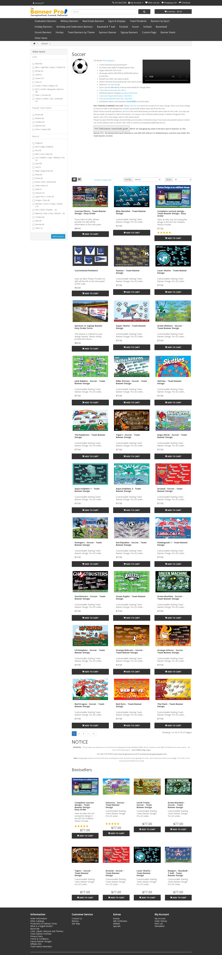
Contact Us (77, 918)
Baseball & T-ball (106, 26)
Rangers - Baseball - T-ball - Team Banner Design (178, 873)
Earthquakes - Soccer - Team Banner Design (131, 543)
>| (93, 733)
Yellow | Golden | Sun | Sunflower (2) (48, 99)
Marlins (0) (38, 118)
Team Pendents (138, 21)
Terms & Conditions (39, 938)
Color (34, 57)
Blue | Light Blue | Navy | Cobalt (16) (49, 67)
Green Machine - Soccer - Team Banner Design (170, 597)
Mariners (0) (39, 125)
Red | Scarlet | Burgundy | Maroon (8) (48, 90)
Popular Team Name (41, 108)
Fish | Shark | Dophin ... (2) (45, 210)
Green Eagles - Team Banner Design (131, 597)
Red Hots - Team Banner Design (129, 705)
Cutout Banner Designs (41, 941)
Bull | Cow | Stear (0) (42, 154)
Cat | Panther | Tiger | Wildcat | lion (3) (49, 158)
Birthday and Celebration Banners (74, 26)
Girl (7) (37, 167)
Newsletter (160, 926)
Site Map (76, 923)
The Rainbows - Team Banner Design (90, 436)
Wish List (159, 923)
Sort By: (128, 179)
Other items (41, 38)
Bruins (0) (38, 114)
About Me (34, 928)
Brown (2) (38, 71)
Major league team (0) (43, 171)
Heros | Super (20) (41, 129)
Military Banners (69, 21)
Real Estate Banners (93, 21)
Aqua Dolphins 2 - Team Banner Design (128, 489)
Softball (147, 26)
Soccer (135, 26)
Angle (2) (37, 143)
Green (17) (38, 78)
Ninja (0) (37, 174)
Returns (75, 921)
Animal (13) (38, 193)
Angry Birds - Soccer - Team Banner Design (172, 436)
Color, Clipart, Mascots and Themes (46, 931)
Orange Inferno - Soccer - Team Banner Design (170, 651)
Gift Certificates (120, 921)
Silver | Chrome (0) (41, 95)
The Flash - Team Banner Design (170, 705)
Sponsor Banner (107, 32)
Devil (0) (37, 163)
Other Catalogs (37, 921)
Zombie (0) (38, 122)
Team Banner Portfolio (41, 933)
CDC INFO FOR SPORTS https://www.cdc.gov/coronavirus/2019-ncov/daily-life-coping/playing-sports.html (132, 754)
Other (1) (37, 228)
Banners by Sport (160, 21)
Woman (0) (38, 224)
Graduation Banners (45, 21)
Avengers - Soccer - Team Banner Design (88, 543)
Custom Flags (149, 32)
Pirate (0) (37, 178)
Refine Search (58, 236)
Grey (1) (37, 82)
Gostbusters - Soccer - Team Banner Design (90, 597)
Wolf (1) (37, 189)
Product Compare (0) (102, 180)
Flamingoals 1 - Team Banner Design (172, 543)
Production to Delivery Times (43, 923)
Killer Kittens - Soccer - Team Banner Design (131, 382)
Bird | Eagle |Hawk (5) (43, 147)
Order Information (38, 918)
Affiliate (116, 923)
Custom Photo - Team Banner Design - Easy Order (90, 212)
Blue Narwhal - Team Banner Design (131, 212)
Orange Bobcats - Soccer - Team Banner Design (130, 651)
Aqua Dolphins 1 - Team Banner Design (87, 489)
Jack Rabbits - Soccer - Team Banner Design (90, 382)
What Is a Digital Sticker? (41, 926)
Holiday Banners (43, 26)
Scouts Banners (43, 32)
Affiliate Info (35, 944)
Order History (161, 921)
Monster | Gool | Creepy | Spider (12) (48, 205)
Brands (116, 918)
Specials (116, 926)
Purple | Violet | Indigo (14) (45, 85)
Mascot (35, 136)
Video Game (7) (40, 185)
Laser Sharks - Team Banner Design (172, 271)
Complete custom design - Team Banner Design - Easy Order (171, 213)
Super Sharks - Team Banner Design (131, 326)
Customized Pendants (86, 270)
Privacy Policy (36, 936)
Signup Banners (129, 32)
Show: (168, 179)
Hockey (59, 32)
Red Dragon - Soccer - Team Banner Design (89, 705)
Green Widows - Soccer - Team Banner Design (170, 326)
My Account (160, 918)
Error (142, 114)
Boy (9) (37, 150)
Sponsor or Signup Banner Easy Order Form (88, 326)
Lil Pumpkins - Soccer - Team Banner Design (90, 651)
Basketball (161, 26)
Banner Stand (168, 32)
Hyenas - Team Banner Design (128, 271)
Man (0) (37, 221)
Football (123, 26)
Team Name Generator (41, 946)
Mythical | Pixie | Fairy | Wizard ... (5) (49, 213)
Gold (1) (37, 74)
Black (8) (37, 63)
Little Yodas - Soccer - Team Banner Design (144, 805)
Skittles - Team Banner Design (169, 382)
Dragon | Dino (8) (41, 200)
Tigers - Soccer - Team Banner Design (128, 436)
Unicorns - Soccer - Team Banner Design (116, 805)
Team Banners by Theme (81, 32)
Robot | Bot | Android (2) (44, 182)
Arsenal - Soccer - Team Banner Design (169, 489)
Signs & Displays (117, 21)
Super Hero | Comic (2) (43, 196)
